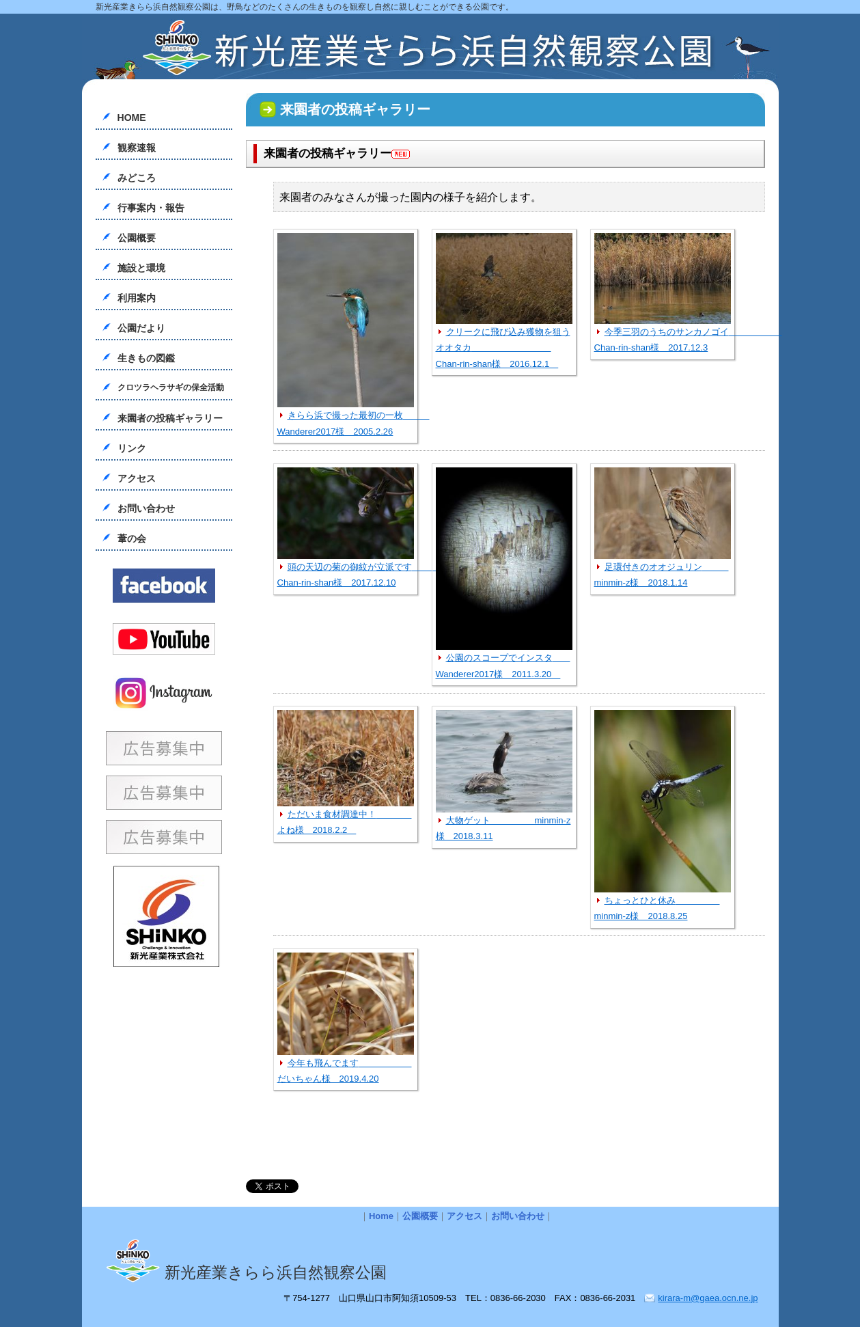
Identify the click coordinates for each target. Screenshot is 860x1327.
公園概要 (136, 237)
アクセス (136, 478)
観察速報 (136, 147)
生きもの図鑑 (146, 358)
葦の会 (131, 538)
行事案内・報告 (150, 207)
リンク (131, 448)
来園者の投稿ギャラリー (170, 418)
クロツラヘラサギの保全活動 (170, 387)
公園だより (141, 328)
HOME (131, 117)
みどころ (136, 177)
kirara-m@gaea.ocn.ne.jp (708, 1298)
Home (381, 1216)
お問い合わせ (146, 508)
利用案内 (136, 297)
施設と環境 (141, 267)
